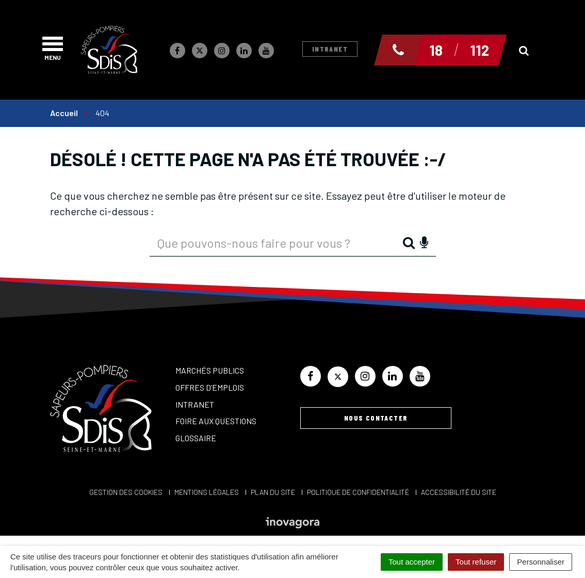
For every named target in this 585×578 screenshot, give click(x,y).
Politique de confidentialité (358, 492)
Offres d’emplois (209, 387)
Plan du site (273, 492)
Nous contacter (376, 417)
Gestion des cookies (126, 492)
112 (479, 50)
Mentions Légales (206, 492)
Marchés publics (209, 370)
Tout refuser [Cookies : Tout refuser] (476, 561)
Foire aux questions (215, 421)
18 (436, 50)
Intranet (330, 48)
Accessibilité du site (458, 492)
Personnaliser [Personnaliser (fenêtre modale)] (540, 561)
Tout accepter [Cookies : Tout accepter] (411, 561)
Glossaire (195, 438)
